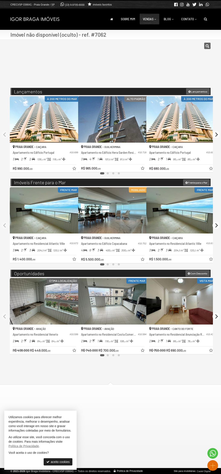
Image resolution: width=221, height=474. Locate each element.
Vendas (149, 19)
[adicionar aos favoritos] (70, 165)
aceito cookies (58, 462)
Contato (189, 19)
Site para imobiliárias (184, 471)
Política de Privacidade (130, 470)
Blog (169, 19)
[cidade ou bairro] (142, 65)
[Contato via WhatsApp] (212, 453)
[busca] (205, 19)
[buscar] (169, 65)
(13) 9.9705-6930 (75, 4)
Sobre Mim (128, 19)
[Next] (216, 134)
